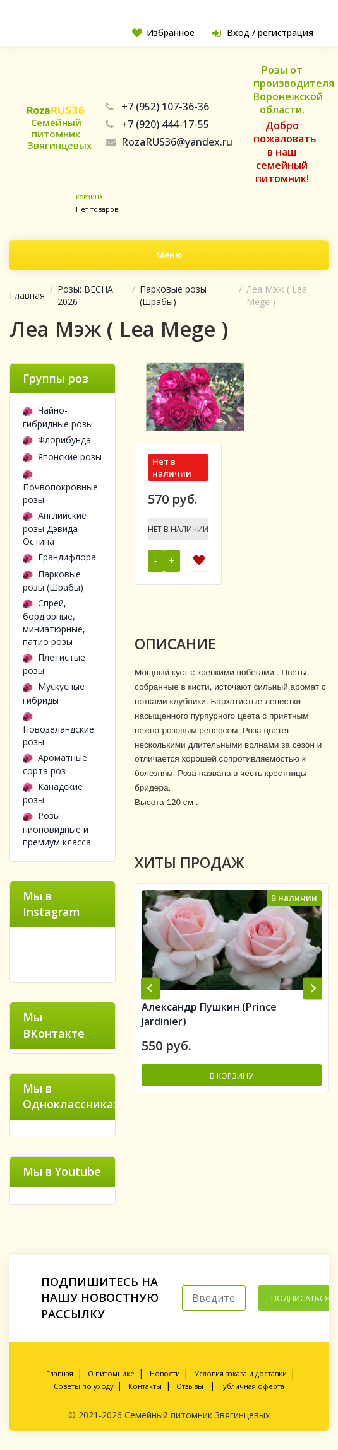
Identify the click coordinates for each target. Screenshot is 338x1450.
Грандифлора (59, 557)
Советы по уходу (84, 1386)
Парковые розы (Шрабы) (173, 295)
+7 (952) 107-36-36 (157, 106)
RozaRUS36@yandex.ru (169, 142)
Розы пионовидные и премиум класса (57, 828)
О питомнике (111, 1373)
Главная (27, 295)
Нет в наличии (178, 529)
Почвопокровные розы (60, 486)
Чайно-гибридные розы (58, 416)
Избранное (162, 32)
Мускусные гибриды (54, 692)
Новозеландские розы (58, 729)
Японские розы (62, 457)
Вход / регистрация (262, 32)
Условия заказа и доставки (241, 1373)
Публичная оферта (251, 1386)
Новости (165, 1373)
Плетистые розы (54, 663)
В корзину (231, 1076)
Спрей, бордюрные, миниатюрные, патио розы (54, 622)
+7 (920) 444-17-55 (157, 124)
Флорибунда (57, 440)
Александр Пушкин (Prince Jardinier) (209, 1014)
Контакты (145, 1386)
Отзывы (189, 1386)
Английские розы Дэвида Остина (55, 528)
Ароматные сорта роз (55, 764)
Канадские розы (53, 793)
